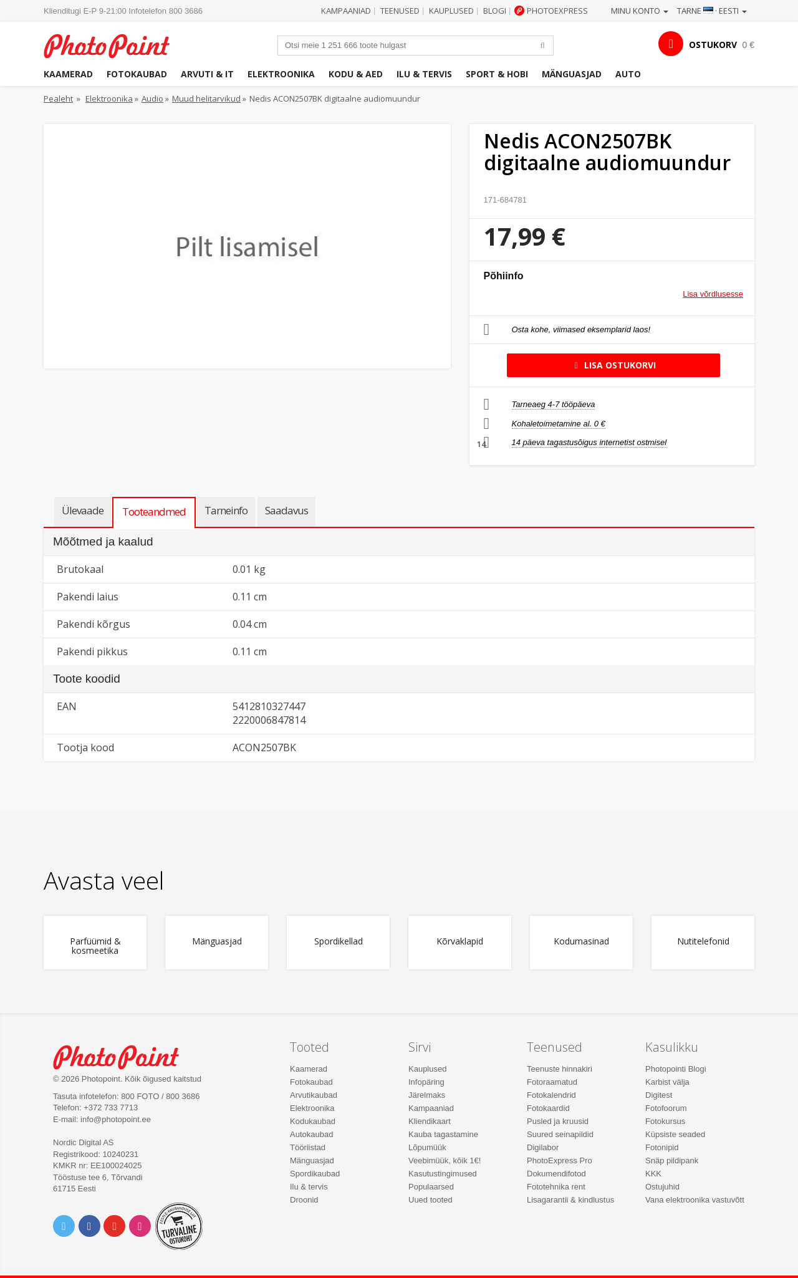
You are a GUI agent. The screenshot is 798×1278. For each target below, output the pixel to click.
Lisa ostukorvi (613, 365)
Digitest (658, 1095)
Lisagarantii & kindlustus (570, 1199)
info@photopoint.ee (115, 1119)
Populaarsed (431, 1186)
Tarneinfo (226, 510)
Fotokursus (665, 1121)
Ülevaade (82, 510)
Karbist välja (667, 1082)
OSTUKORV (713, 44)
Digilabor (543, 1147)
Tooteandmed (154, 511)
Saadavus (286, 510)
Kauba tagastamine (443, 1134)
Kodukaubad (312, 1121)
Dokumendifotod (556, 1173)
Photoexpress (557, 10)
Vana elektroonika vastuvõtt (694, 1199)
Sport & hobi (497, 74)
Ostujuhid (662, 1186)
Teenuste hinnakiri (559, 1069)
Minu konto (639, 10)
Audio (152, 98)
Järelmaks (426, 1095)
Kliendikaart (429, 1121)
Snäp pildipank (671, 1160)
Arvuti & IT (207, 74)
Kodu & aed (356, 74)
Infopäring (426, 1082)
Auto (628, 74)
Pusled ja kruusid (558, 1121)
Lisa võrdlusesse (713, 294)
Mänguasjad (572, 74)
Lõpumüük (427, 1147)
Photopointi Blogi (675, 1069)
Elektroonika (281, 74)
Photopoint (114, 44)
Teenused (400, 10)
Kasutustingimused (442, 1173)
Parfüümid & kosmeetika (95, 946)
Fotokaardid (548, 1108)
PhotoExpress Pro (559, 1160)
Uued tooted (430, 1199)
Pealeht (58, 98)
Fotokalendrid (551, 1095)
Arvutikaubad (313, 1095)
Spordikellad (338, 941)
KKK (653, 1173)
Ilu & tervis (424, 74)
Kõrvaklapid (459, 941)
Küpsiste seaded (675, 1134)
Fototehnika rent (556, 1186)
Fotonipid (661, 1147)
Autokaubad (311, 1134)
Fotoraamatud (552, 1082)
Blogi (494, 10)
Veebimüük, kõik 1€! (444, 1160)
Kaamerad (68, 74)
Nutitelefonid (703, 941)
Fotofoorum (665, 1108)
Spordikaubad (315, 1173)
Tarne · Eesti (712, 10)
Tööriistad (307, 1147)
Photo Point (124, 1055)
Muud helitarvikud (206, 98)
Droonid (304, 1199)
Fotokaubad (137, 74)
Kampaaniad (346, 10)
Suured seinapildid (560, 1134)
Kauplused (451, 10)
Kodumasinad (581, 941)
